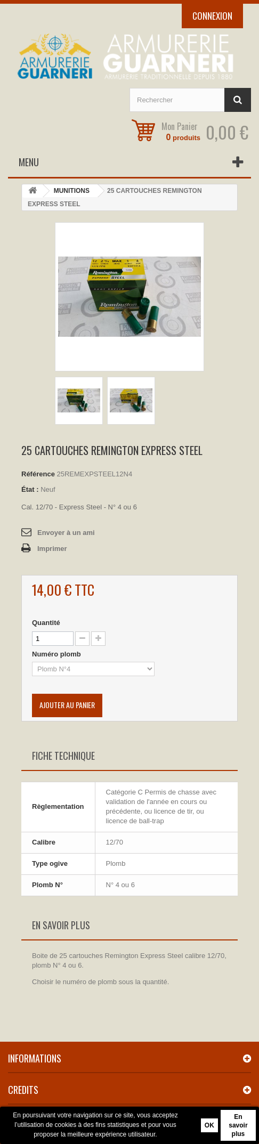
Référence (38, 474)
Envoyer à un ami (66, 533)
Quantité (46, 623)
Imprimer (52, 549)
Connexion (212, 15)
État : (30, 489)
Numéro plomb (57, 654)
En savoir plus (238, 1125)
